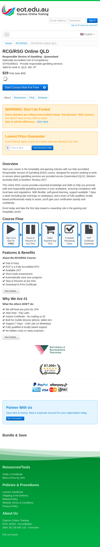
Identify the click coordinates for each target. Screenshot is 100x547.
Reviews (42, 97)
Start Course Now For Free (25, 87)
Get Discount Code (42, 148)
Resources (20, 97)
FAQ (32, 97)
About (7, 97)
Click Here (42, 121)
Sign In (92, 20)
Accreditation (25, 524)
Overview (33, 527)
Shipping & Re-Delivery (15, 495)
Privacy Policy (10, 506)
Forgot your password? (88, 25)
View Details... (11, 291)
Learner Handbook (12, 492)
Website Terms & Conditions (17, 502)
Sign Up (74, 25)
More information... (15, 418)
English (87, 34)
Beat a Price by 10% (13, 477)
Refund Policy (10, 499)
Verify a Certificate (12, 474)
